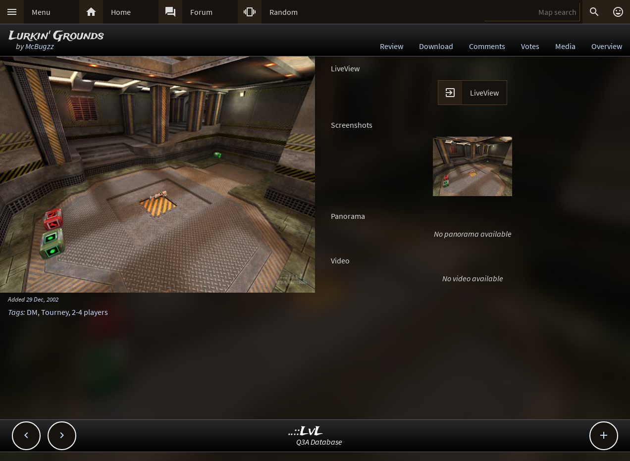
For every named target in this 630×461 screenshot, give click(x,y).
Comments (487, 46)
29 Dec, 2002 (42, 299)
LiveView (484, 93)
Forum (201, 12)
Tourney (54, 312)
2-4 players (90, 312)
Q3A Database (319, 442)
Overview (606, 46)
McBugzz (39, 46)
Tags (15, 312)
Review (391, 46)
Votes (530, 46)
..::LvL (305, 431)
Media (565, 46)
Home (121, 12)
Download (436, 46)
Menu (41, 12)
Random (283, 12)
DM (32, 312)
